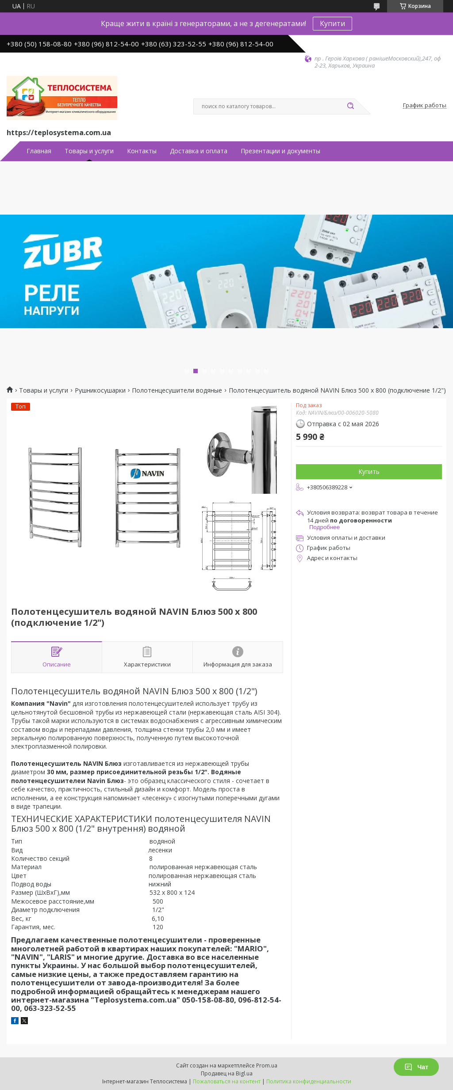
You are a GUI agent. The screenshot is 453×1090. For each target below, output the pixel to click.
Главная (39, 151)
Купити (332, 23)
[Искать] (350, 106)
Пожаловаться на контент (227, 1081)
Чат (416, 1067)
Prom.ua (266, 1065)
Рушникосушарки (100, 390)
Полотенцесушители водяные (177, 390)
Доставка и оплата (198, 151)
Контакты (142, 151)
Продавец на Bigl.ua (227, 1073)
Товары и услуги (89, 151)
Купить (369, 471)
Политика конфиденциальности (308, 1081)
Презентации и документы (280, 151)
